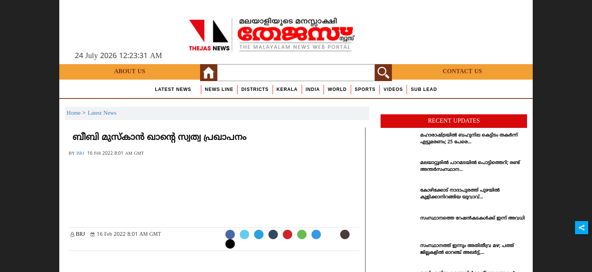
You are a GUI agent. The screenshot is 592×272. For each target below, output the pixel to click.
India (313, 89)
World (337, 89)
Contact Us (462, 71)
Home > (77, 113)
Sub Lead (424, 89)
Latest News (173, 89)
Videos (393, 89)
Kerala (287, 89)
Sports (365, 89)
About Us (129, 71)
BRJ (80, 154)
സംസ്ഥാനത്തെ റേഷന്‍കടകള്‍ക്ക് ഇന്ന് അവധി (472, 218)
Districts (254, 89)
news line (219, 89)
